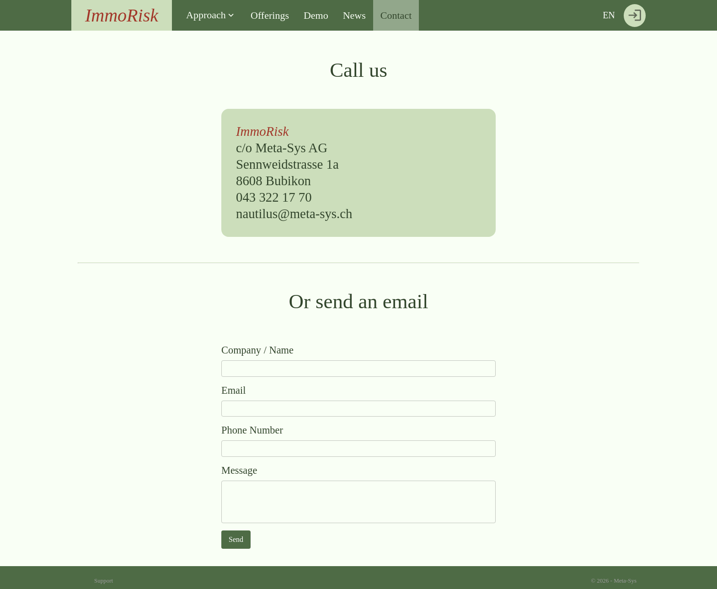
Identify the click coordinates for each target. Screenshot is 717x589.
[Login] (635, 15)
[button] (211, 15)
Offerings (270, 15)
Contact (396, 15)
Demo (316, 15)
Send (236, 539)
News (354, 15)
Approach (206, 15)
